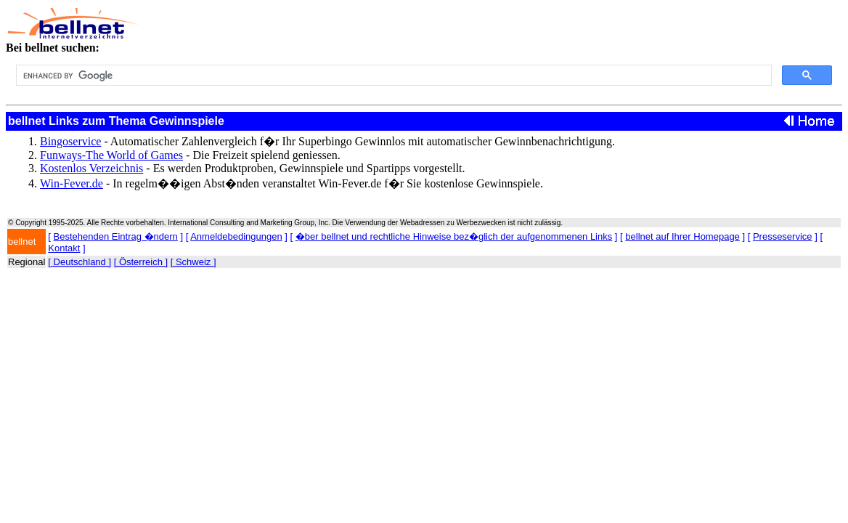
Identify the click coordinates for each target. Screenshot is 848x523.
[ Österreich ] (141, 261)
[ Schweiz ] (193, 261)
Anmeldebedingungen (236, 236)
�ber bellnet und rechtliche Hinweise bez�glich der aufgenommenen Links (453, 236)
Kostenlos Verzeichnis (91, 168)
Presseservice (782, 236)
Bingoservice (70, 141)
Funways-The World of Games (111, 155)
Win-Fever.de (71, 183)
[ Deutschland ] (79, 261)
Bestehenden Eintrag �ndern (116, 236)
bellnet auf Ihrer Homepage (682, 236)
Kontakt (64, 248)
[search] (392, 75)
